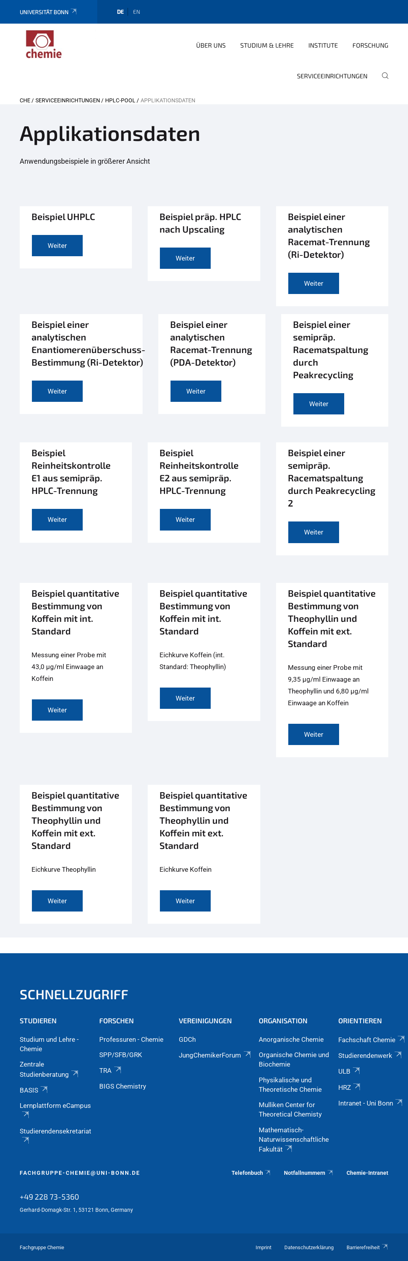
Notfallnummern (309, 1173)
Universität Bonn (49, 12)
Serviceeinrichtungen (332, 76)
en (136, 11)
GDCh (187, 1039)
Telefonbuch (251, 1173)
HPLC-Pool (120, 100)
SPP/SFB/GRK (120, 1055)
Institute (323, 45)
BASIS (34, 1090)
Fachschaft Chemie (372, 1040)
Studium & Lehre (267, 45)
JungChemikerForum (215, 1055)
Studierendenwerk (370, 1055)
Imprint (263, 1247)
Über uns (211, 45)
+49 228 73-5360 (49, 1196)
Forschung (370, 45)
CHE (25, 100)
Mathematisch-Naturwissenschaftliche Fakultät (294, 1140)
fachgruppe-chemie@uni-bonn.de (80, 1173)
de (120, 11)
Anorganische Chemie (291, 1039)
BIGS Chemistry (122, 1086)
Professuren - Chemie (131, 1039)
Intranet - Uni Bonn (371, 1103)
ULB (349, 1071)
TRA (110, 1070)
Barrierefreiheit (367, 1247)
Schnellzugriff (74, 994)
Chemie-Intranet (367, 1173)
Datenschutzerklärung (309, 1247)
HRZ (350, 1087)
